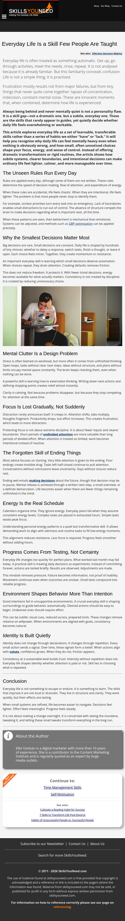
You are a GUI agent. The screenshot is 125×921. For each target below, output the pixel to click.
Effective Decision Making (107, 53)
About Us (97, 843)
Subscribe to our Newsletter (42, 843)
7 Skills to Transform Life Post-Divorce (62, 815)
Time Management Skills (62, 787)
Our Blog (105, 6)
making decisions (42, 480)
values (14, 652)
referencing (62, 907)
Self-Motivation (62, 794)
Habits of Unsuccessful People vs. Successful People (62, 820)
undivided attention (58, 434)
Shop (96, 6)
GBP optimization (81, 224)
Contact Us (116, 6)
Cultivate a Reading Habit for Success (62, 809)
